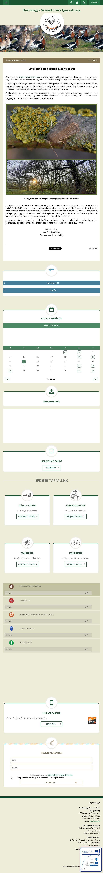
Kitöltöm (51, 467)
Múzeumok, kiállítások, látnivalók (30, 586)
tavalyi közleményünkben (29, 77)
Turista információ (26, 642)
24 (93, 365)
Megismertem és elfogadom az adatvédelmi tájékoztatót (41, 777)
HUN (92, 2)
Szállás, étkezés (25, 600)
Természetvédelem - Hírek (15, 60)
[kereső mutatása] (84, 2)
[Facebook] (71, 2)
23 (79, 365)
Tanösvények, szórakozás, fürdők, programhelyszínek (36, 614)
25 (10, 370)
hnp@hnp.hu (95, 821)
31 (93, 370)
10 (93, 357)
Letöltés (50, 724)
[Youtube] (77, 2)
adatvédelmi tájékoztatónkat (60, 775)
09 (79, 357)
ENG (96, 2)
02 (79, 352)
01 (65, 352)
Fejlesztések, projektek (27, 628)
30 (79, 370)
